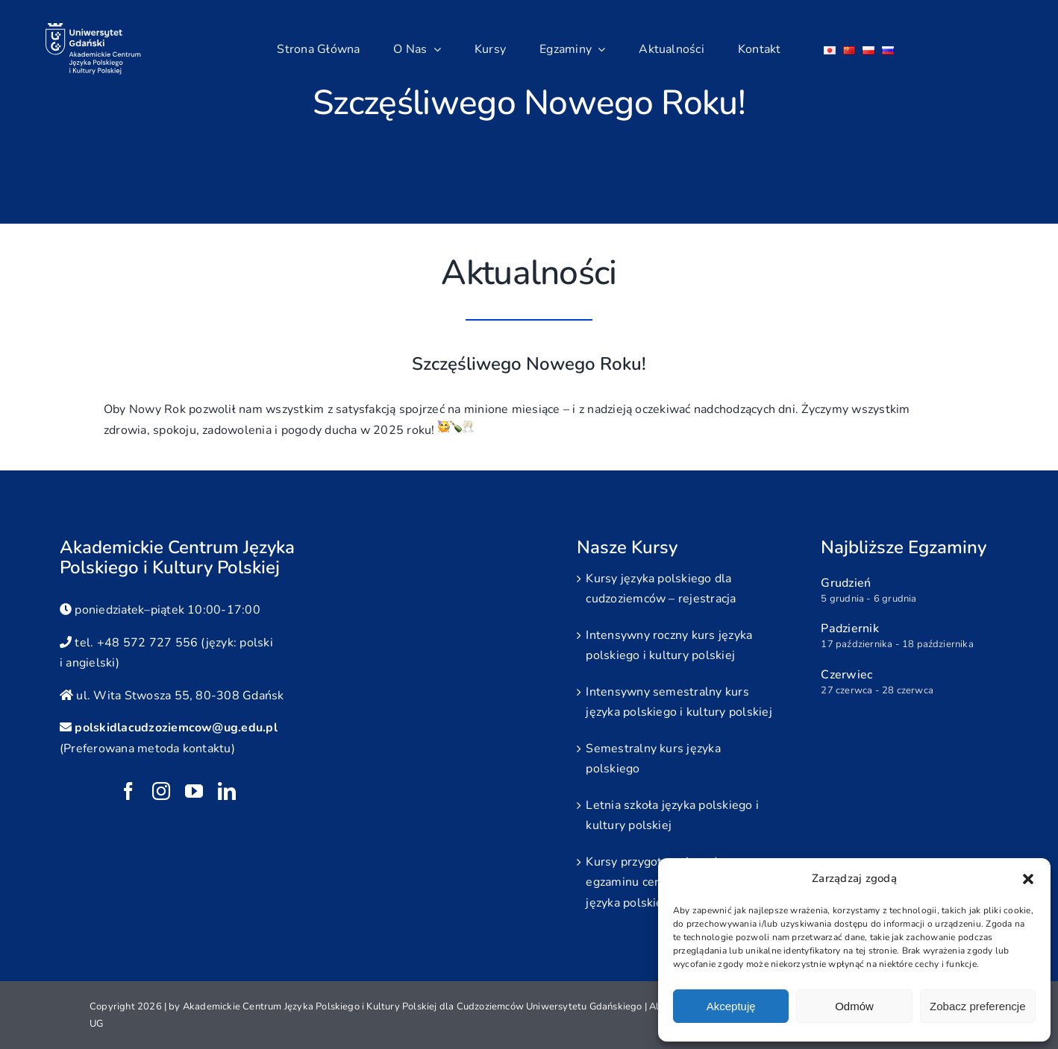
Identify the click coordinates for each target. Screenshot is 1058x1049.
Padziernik (849, 628)
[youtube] (194, 791)
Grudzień (846, 583)
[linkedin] (227, 791)
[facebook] (128, 791)
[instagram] (161, 791)
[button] (1028, 879)
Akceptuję (731, 1006)
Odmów (854, 1006)
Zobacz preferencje (977, 1006)
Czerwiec (846, 675)
